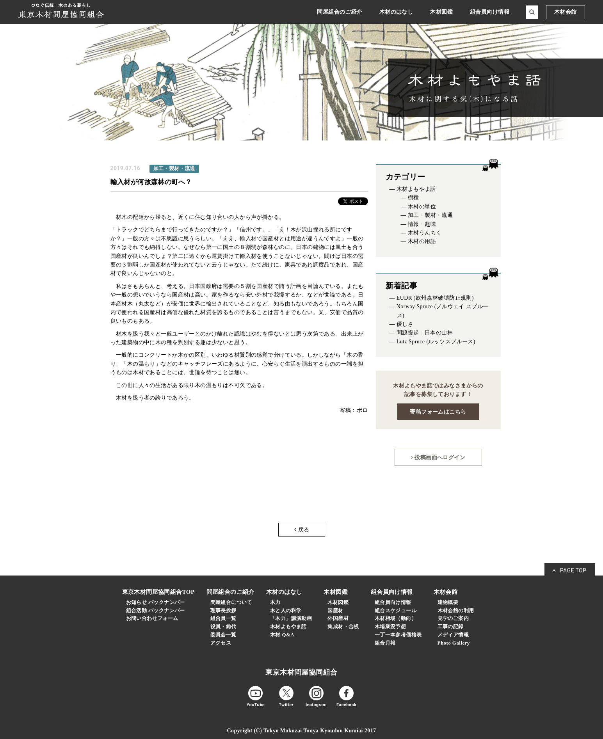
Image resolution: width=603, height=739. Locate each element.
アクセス (220, 643)
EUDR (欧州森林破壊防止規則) (435, 298)
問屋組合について (231, 602)
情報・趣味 (422, 224)
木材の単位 (422, 207)
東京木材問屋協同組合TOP (158, 592)
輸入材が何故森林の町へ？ (151, 182)
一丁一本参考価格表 (398, 635)
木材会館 (565, 12)
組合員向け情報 (393, 602)
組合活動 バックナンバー (155, 610)
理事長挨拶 (223, 610)
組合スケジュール (395, 610)
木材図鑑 (338, 602)
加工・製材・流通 (430, 215)
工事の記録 (451, 626)
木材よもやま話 (416, 189)
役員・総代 (223, 626)
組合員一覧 (223, 618)
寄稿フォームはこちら (438, 412)
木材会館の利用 (456, 610)
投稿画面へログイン (438, 457)
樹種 (413, 198)
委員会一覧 (223, 635)
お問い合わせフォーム (152, 618)
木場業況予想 (390, 626)
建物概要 (448, 602)
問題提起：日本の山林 (425, 333)
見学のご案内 (453, 618)
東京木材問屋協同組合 (301, 672)
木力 (275, 602)
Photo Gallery (454, 643)
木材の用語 (422, 241)
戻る (301, 529)
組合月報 (385, 643)
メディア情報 (453, 635)
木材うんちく (425, 233)
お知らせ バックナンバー (155, 602)
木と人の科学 (286, 610)
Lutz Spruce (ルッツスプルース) (436, 342)
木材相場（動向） (395, 618)
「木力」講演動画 (291, 618)
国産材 (335, 610)
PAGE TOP (573, 570)
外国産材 (338, 618)
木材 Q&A (282, 635)
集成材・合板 (343, 626)
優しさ (405, 324)
